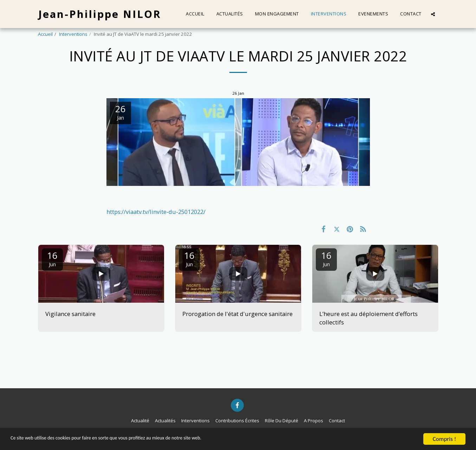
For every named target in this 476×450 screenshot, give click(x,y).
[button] (433, 14)
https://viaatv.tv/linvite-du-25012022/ (156, 212)
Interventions (73, 34)
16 (52, 258)
